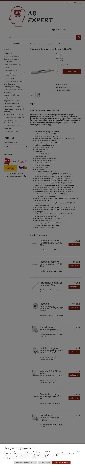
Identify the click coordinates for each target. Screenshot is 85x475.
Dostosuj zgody (44, 462)
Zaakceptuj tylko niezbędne (26, 462)
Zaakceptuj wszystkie (61, 462)
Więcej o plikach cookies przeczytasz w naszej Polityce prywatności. (25, 458)
